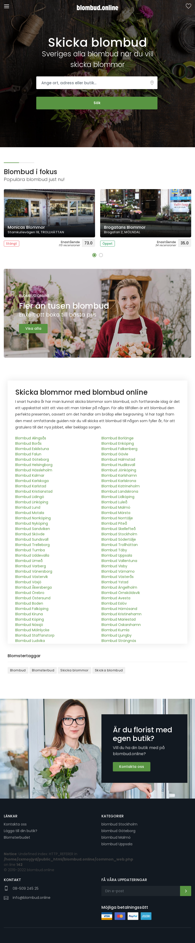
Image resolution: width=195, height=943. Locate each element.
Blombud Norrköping (33, 518)
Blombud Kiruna (29, 614)
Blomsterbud (43, 670)
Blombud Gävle (114, 454)
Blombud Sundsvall (31, 539)
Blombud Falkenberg (119, 449)
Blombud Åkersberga (33, 587)
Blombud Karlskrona (118, 481)
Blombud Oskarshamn (121, 624)
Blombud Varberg (30, 566)
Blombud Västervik (31, 577)
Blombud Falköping (31, 608)
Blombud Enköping (117, 443)
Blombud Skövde (30, 534)
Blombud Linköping (31, 502)
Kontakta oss (131, 766)
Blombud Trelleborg (32, 545)
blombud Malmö (116, 837)
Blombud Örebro (29, 592)
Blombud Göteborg (32, 459)
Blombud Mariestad (118, 619)
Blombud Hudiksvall (118, 465)
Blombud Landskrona (119, 491)
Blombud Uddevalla (32, 555)
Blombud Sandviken (32, 529)
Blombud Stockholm (119, 534)
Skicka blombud (109, 670)
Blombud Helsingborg (33, 465)
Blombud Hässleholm (33, 470)
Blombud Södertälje (118, 539)
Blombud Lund (27, 507)
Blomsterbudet (17, 837)
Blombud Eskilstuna (32, 449)
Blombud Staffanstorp (35, 635)
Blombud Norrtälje (117, 518)
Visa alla (33, 328)
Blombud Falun (28, 454)
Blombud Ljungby (116, 635)
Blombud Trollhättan (119, 545)
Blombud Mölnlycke (32, 630)
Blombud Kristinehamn (121, 614)
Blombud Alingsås (30, 438)
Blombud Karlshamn (119, 475)
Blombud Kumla (115, 630)
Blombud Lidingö (29, 497)
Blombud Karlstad (30, 486)
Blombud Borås (28, 443)
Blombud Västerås (117, 577)
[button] (94, 255)
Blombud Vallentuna (119, 561)
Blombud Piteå (114, 523)
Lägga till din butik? (20, 831)
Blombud (18, 670)
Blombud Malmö (115, 507)
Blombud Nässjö (29, 624)
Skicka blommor (74, 670)
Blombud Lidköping (117, 497)
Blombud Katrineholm (120, 486)
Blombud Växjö (28, 582)
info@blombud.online (31, 897)
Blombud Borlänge (117, 438)
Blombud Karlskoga (32, 481)
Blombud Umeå (29, 561)
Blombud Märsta (115, 513)
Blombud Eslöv (114, 603)
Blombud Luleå (114, 502)
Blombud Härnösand (119, 608)
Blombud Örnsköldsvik (120, 592)
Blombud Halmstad (118, 459)
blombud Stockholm (119, 824)
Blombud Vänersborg (33, 571)
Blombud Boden (29, 603)
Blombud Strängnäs (118, 640)
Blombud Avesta (115, 598)
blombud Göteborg (118, 831)
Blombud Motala (29, 513)
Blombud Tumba (30, 550)
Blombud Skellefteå (118, 529)
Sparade (188, 6)
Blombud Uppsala (116, 555)
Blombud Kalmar (29, 475)
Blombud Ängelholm (119, 587)
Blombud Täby (114, 550)
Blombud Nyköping (31, 523)
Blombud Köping (29, 619)
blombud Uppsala (116, 844)
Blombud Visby (114, 566)
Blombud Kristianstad (33, 491)
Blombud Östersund (32, 598)
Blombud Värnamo (118, 571)
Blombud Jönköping (118, 470)
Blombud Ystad (114, 582)
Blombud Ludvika (30, 640)
